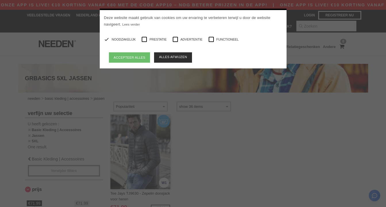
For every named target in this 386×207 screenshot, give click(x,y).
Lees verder (131, 24)
